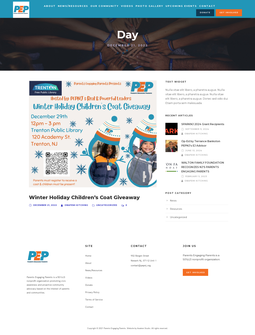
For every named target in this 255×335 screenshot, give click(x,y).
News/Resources (71, 6)
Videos (122, 6)
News (173, 200)
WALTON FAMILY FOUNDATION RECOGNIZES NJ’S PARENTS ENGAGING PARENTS (200, 167)
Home (88, 255)
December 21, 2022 (44, 205)
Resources (175, 209)
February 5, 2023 (195, 176)
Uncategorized (102, 205)
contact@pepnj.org (141, 265)
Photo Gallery (143, 6)
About (49, 6)
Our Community (101, 6)
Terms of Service (94, 299)
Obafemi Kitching (74, 205)
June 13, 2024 (193, 150)
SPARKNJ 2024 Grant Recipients (201, 124)
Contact (197, 6)
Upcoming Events (173, 6)
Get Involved (229, 12)
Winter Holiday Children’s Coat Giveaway (78, 197)
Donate (207, 12)
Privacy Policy (92, 292)
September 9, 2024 (196, 129)
